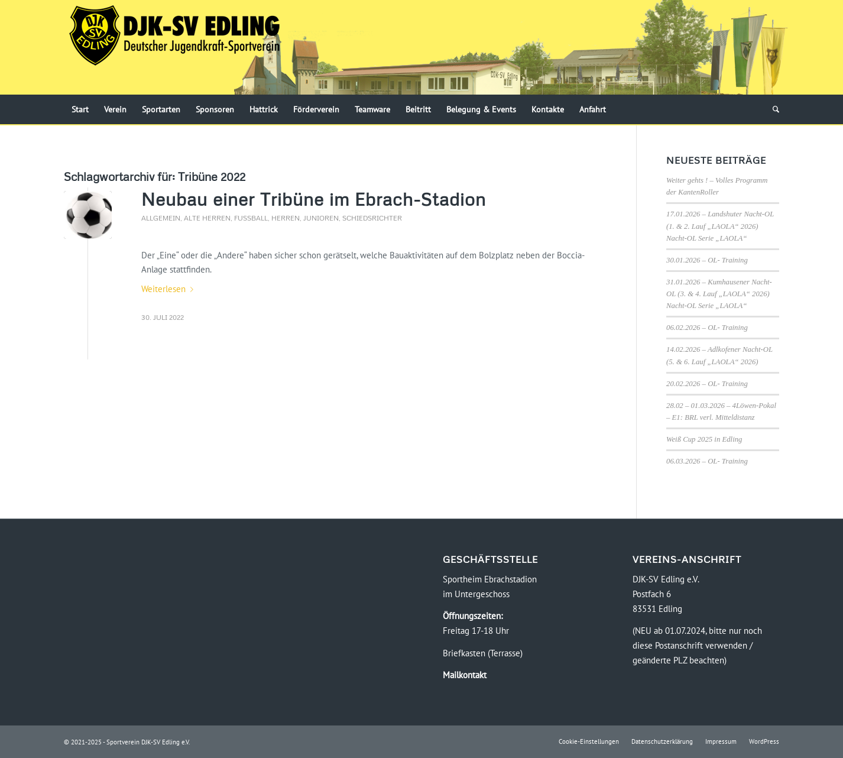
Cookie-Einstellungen (589, 741)
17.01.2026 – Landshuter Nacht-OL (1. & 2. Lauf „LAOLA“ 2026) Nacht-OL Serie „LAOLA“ (720, 226)
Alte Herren (207, 217)
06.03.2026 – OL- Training (707, 461)
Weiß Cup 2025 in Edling (704, 439)
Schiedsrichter (372, 217)
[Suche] (772, 109)
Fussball (251, 217)
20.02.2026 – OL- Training (707, 384)
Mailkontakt (465, 675)
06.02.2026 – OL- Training (707, 327)
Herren (285, 217)
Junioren (321, 217)
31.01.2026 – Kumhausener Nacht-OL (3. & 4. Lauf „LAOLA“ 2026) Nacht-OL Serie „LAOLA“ (719, 294)
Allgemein (160, 217)
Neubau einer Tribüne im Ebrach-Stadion (313, 199)
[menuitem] (80, 109)
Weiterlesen (169, 288)
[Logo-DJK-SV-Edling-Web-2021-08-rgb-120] (174, 47)
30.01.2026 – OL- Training (707, 260)
